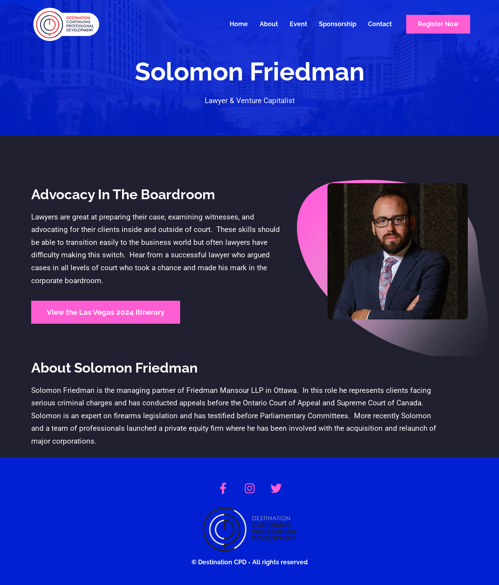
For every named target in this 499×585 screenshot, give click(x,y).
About (269, 24)
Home (239, 24)
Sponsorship (337, 24)
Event (298, 24)
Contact (380, 24)
